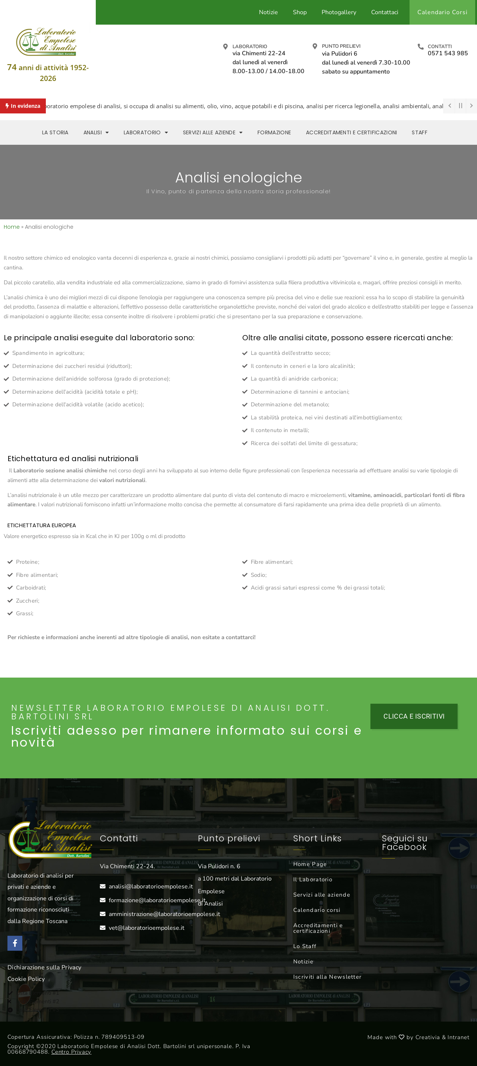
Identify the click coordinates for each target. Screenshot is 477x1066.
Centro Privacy (71, 1052)
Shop (300, 12)
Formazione (274, 132)
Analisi (96, 132)
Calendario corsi (317, 910)
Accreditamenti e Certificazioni (351, 132)
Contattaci (384, 12)
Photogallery (339, 12)
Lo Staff (304, 946)
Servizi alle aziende (213, 132)
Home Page (310, 864)
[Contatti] (421, 47)
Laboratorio (250, 46)
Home (12, 227)
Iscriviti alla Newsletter (327, 977)
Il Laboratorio (312, 879)
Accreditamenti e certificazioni (318, 928)
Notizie (268, 12)
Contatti (440, 46)
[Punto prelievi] (315, 46)
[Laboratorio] (225, 47)
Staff (419, 132)
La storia (55, 132)
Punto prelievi (341, 46)
